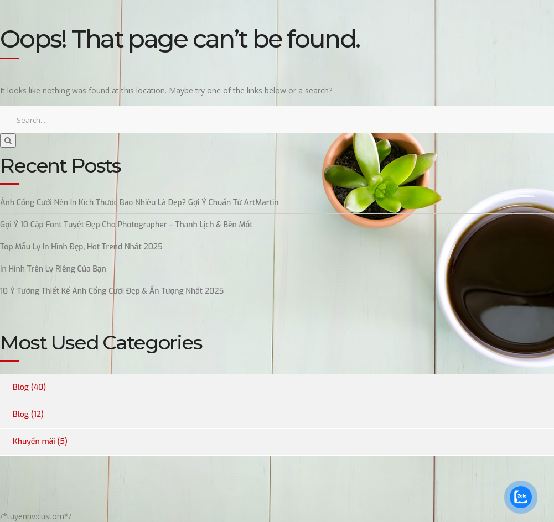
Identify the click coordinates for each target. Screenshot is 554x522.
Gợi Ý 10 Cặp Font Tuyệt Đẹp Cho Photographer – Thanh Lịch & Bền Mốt (126, 225)
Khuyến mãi (34, 441)
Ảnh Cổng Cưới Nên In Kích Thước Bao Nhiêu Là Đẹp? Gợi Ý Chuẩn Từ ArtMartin (139, 202)
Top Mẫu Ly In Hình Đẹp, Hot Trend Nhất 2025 (81, 247)
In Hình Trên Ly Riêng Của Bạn (53, 269)
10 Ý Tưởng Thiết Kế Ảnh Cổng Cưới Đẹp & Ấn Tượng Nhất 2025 (112, 291)
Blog (21, 387)
